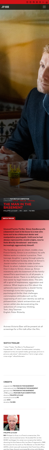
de (43, 2)
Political (31, 201)
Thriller (23, 201)
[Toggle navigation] (44, 7)
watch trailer (8, 218)
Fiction (15, 201)
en (47, 2)
